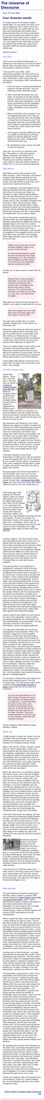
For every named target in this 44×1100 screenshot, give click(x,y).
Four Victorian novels (17, 18)
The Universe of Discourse (15, 5)
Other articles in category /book (18, 1092)
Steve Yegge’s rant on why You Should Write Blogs (22, 899)
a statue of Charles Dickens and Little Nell (9, 387)
